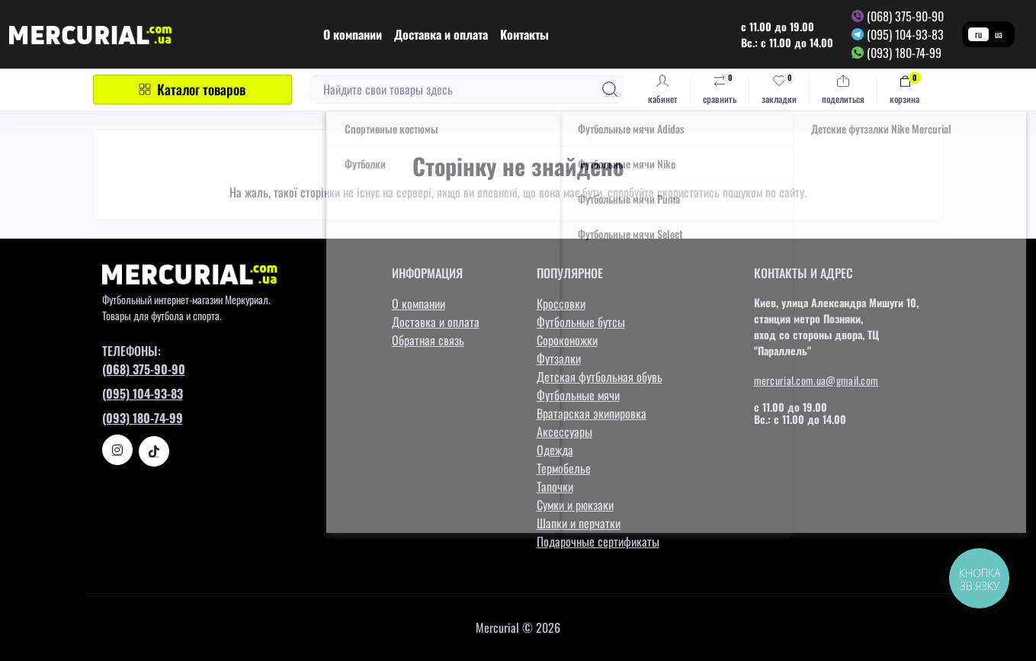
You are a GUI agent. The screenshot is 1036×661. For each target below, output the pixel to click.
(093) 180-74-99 (904, 52)
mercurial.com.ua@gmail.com (816, 380)
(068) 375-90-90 (905, 16)
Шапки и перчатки (579, 523)
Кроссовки (561, 303)
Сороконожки (567, 340)
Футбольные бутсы (581, 322)
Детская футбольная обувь (599, 376)
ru (978, 33)
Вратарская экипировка (591, 413)
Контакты (524, 34)
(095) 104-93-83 (905, 34)
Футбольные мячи (578, 395)
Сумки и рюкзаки (575, 505)
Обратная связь (428, 340)
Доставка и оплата (441, 34)
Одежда (555, 450)
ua (998, 34)
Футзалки (559, 358)
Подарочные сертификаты (598, 541)
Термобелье (564, 468)
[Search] (610, 89)
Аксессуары (564, 431)
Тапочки (555, 486)
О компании (352, 34)
